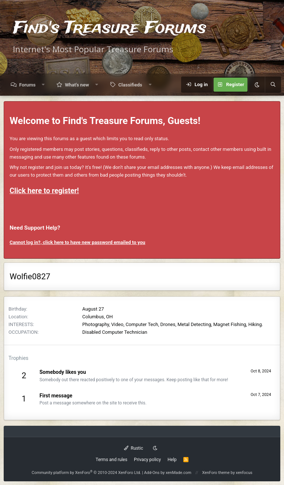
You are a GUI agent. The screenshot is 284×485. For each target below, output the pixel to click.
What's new (77, 85)
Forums (27, 85)
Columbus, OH (97, 316)
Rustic (133, 448)
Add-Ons (152, 472)
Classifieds (130, 85)
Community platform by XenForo (86, 472)
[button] (43, 84)
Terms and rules (111, 459)
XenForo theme (216, 472)
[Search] (273, 85)
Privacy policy (147, 459)
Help (172, 459)
